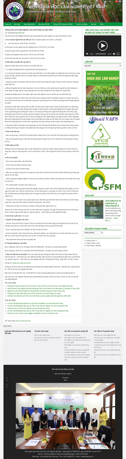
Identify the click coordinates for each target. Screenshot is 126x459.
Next (65, 380)
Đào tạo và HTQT (44, 24)
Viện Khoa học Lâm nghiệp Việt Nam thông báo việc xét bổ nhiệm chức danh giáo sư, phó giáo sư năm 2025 (43, 288)
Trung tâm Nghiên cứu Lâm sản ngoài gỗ (76, 350)
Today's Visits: (91, 243)
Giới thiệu (17, 24)
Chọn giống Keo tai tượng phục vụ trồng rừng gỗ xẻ (113, 203)
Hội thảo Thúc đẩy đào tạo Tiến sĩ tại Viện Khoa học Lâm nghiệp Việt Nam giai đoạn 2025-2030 (39, 296)
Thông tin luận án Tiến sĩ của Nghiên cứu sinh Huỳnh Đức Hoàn (28, 308)
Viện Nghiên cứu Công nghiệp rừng (75, 337)
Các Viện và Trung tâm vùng (104, 331)
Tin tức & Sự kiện (81, 24)
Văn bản (93, 24)
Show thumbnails (60, 374)
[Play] (87, 54)
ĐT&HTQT (21, 33)
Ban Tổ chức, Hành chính (42, 335)
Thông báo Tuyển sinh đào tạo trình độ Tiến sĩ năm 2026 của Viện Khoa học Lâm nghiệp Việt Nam (40, 286)
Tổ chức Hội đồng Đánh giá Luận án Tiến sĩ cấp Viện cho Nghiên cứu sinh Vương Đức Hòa (37, 306)
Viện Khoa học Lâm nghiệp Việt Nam (66, 7)
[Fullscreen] (118, 54)
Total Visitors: (90, 246)
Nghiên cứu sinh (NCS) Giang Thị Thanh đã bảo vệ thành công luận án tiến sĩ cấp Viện (36, 291)
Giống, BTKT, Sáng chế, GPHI (62, 24)
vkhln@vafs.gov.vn (87, 456)
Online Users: (91, 241)
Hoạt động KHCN (29, 24)
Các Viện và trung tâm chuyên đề (76, 331)
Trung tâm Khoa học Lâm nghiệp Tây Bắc (106, 342)
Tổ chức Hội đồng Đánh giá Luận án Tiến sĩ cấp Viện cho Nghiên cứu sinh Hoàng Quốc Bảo (38, 311)
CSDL (102, 24)
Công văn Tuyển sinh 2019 (22, 263)
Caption (68, 374)
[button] (103, 46)
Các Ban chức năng (41, 331)
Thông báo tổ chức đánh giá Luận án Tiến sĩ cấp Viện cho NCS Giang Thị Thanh (34, 293)
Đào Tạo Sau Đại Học (23, 321)
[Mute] (114, 54)
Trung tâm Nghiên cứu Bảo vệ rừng (75, 352)
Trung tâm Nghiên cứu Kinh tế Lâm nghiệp (77, 355)
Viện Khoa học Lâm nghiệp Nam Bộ (105, 335)
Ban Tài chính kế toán (41, 340)
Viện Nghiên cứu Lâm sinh (72, 335)
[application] (102, 45)
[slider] (100, 53)
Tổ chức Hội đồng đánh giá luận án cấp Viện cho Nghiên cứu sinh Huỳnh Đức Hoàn (35, 303)
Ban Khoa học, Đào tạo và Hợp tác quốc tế (47, 337)
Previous (65, 378)
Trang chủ (8, 24)
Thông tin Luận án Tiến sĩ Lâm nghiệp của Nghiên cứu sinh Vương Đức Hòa (32, 313)
